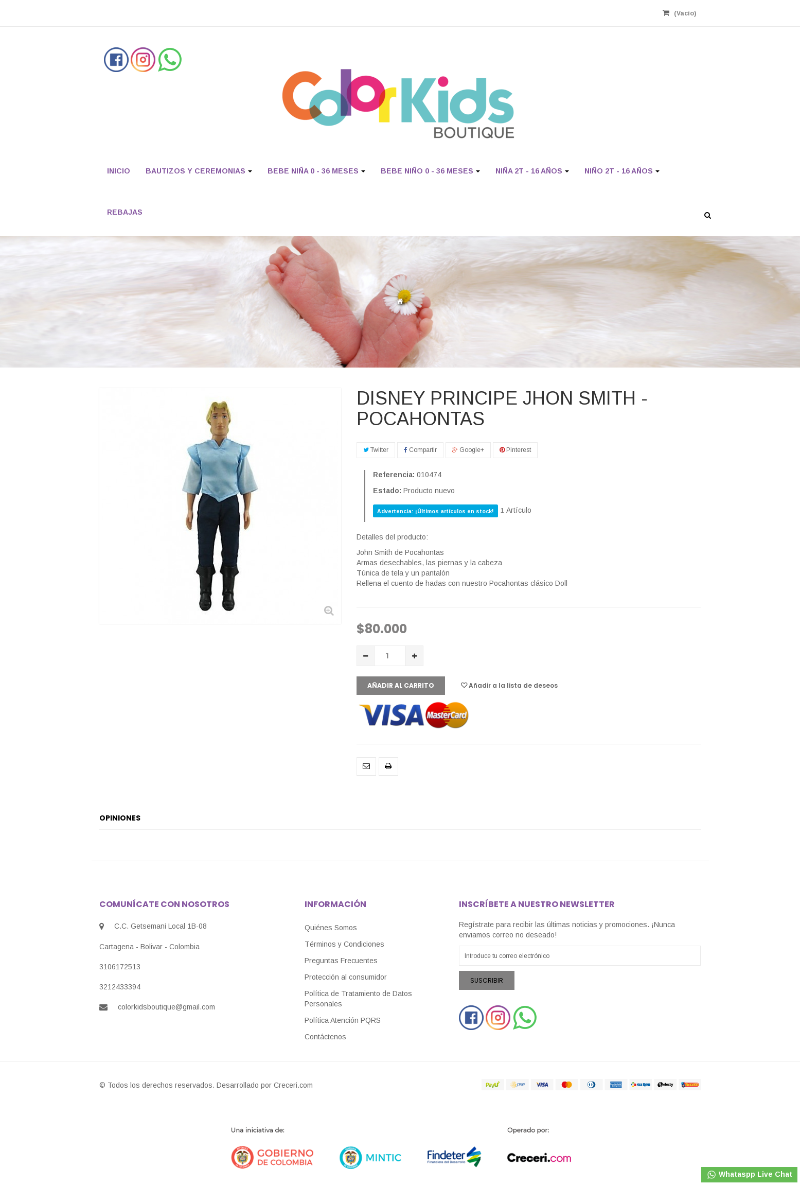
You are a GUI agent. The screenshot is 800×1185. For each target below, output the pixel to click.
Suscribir (486, 980)
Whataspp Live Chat (749, 1175)
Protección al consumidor (346, 977)
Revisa (494, 13)
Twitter (375, 450)
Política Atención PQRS (343, 1020)
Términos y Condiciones (344, 944)
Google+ (468, 450)
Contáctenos (325, 1037)
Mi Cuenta (447, 13)
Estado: (387, 490)
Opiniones (119, 818)
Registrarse (390, 13)
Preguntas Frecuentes (341, 960)
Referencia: (394, 474)
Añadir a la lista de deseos (509, 685)
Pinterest (515, 450)
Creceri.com (293, 1085)
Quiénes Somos (331, 927)
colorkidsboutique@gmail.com (166, 1007)
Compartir (420, 450)
